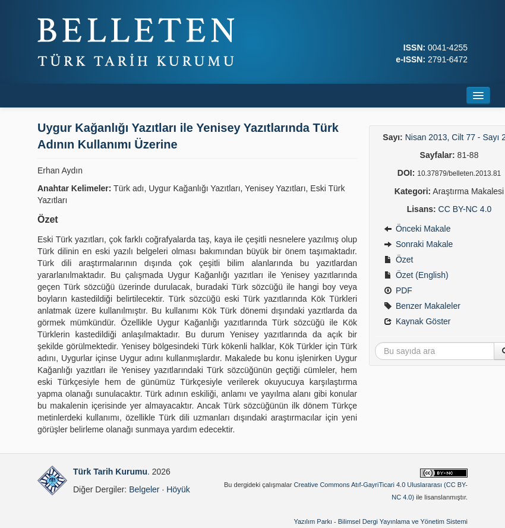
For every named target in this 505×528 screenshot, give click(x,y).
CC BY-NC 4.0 (465, 209)
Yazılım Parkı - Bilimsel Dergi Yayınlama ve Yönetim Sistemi (380, 521)
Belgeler (144, 489)
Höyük (178, 489)
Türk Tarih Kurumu (110, 471)
